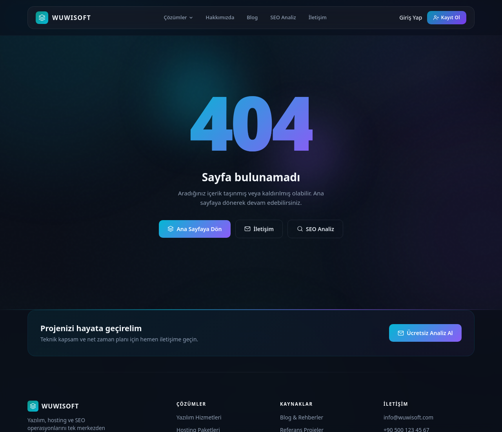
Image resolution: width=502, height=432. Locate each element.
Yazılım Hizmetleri (199, 417)
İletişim (318, 17)
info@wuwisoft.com (408, 417)
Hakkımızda (220, 17)
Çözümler (178, 17)
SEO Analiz (283, 17)
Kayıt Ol (446, 17)
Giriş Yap (410, 17)
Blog (252, 17)
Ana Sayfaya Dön (194, 229)
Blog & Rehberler (301, 417)
